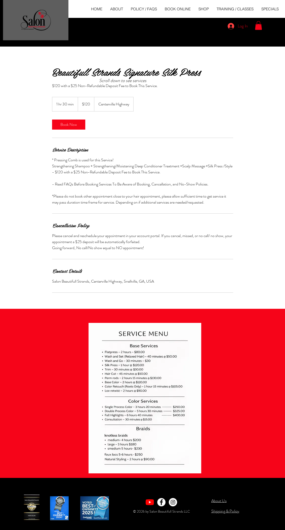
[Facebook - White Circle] (161, 502)
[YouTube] (150, 502)
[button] (258, 25)
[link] (68, 125)
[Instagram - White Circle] (173, 502)
